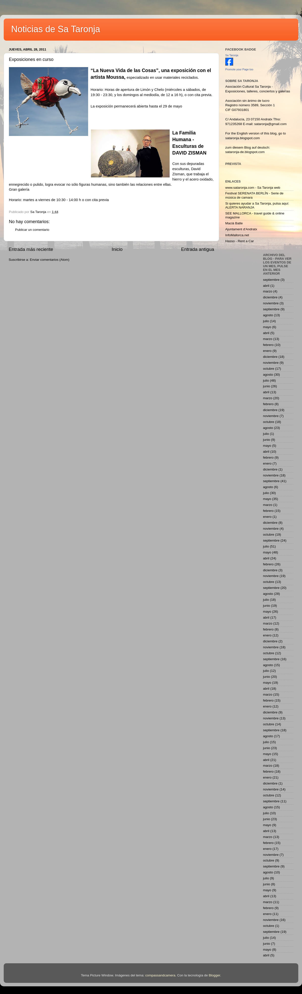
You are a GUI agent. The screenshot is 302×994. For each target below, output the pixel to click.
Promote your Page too (239, 69)
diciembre (270, 297)
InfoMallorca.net (237, 235)
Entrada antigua (197, 249)
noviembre (271, 303)
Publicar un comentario (32, 230)
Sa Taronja (231, 55)
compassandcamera (160, 975)
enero (267, 351)
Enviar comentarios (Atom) (50, 260)
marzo (268, 291)
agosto (268, 315)
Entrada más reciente (31, 249)
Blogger (214, 975)
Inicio (117, 249)
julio (266, 321)
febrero (268, 345)
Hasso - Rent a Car (239, 241)
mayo (267, 327)
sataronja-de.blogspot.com (245, 152)
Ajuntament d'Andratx (241, 229)
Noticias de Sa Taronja (55, 29)
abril (266, 286)
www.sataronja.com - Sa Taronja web (252, 187)
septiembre (271, 280)
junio (266, 386)
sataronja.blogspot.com (242, 138)
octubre (268, 368)
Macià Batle (234, 223)
